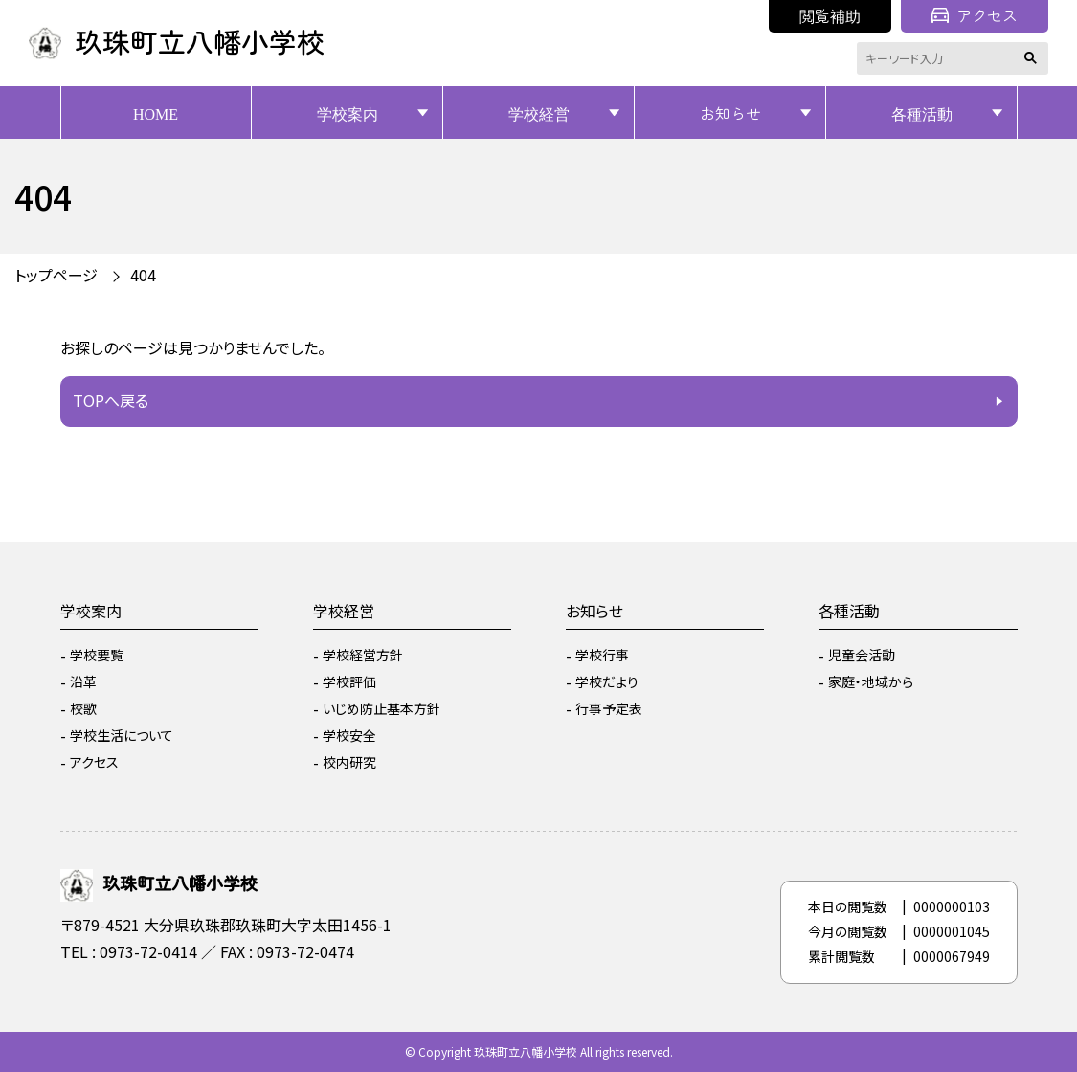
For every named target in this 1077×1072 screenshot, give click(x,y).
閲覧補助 (830, 15)
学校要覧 (96, 654)
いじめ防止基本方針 (381, 708)
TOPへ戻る (110, 400)
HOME (155, 112)
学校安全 (349, 735)
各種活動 (922, 112)
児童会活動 (861, 654)
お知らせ (730, 112)
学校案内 (347, 112)
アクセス (974, 15)
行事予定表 (608, 708)
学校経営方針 (363, 654)
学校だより (607, 681)
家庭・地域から (870, 681)
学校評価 (349, 681)
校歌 (83, 708)
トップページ (56, 274)
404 (143, 274)
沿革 (83, 681)
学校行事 (602, 654)
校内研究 (349, 761)
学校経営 (539, 112)
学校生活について (121, 735)
